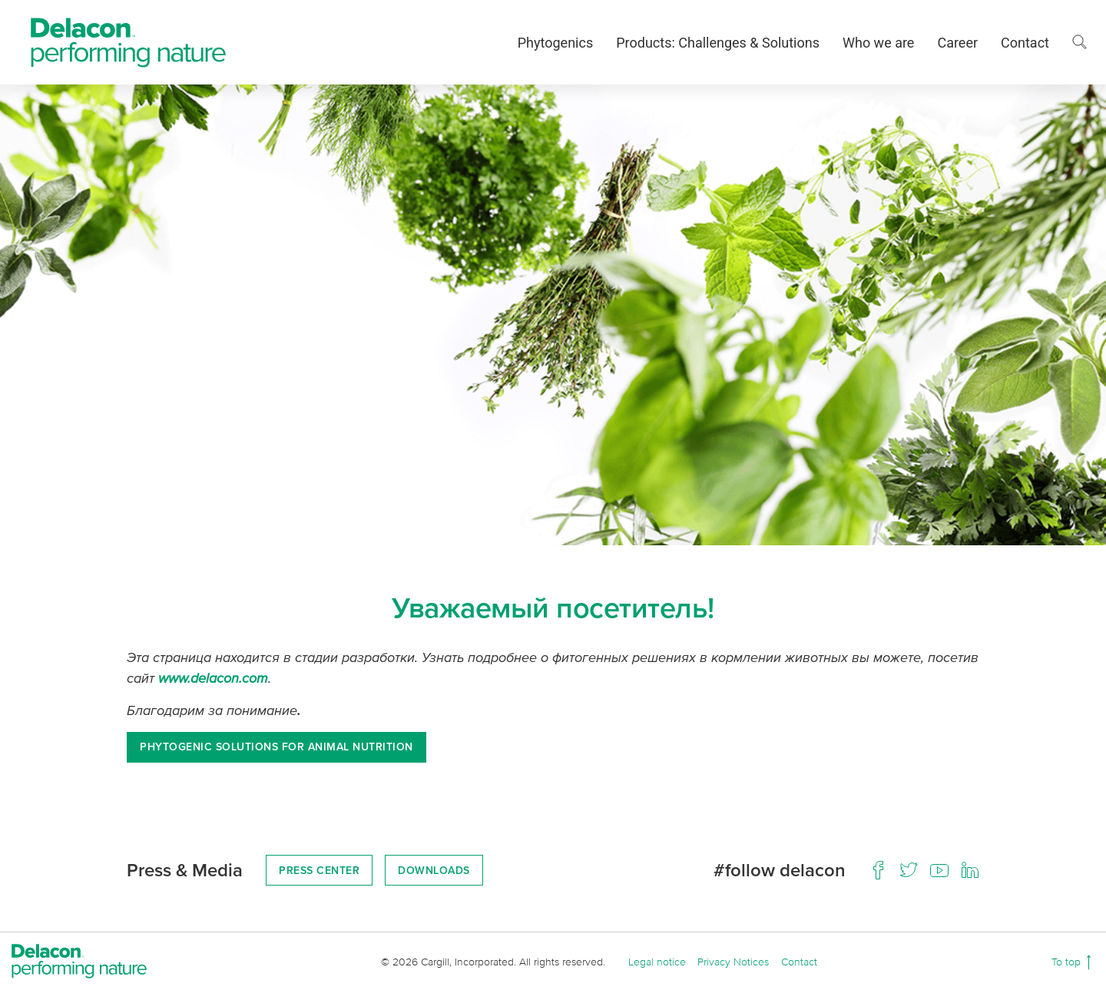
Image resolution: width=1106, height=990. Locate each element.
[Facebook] (878, 870)
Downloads (434, 870)
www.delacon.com (213, 677)
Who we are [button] (878, 43)
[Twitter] (908, 870)
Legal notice (657, 961)
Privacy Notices (733, 961)
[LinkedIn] (970, 870)
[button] (1079, 42)
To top (1067, 961)
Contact (1025, 43)
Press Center (319, 870)
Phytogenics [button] (555, 43)
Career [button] (957, 43)
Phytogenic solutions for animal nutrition (276, 746)
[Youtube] (939, 870)
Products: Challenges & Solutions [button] (718, 43)
